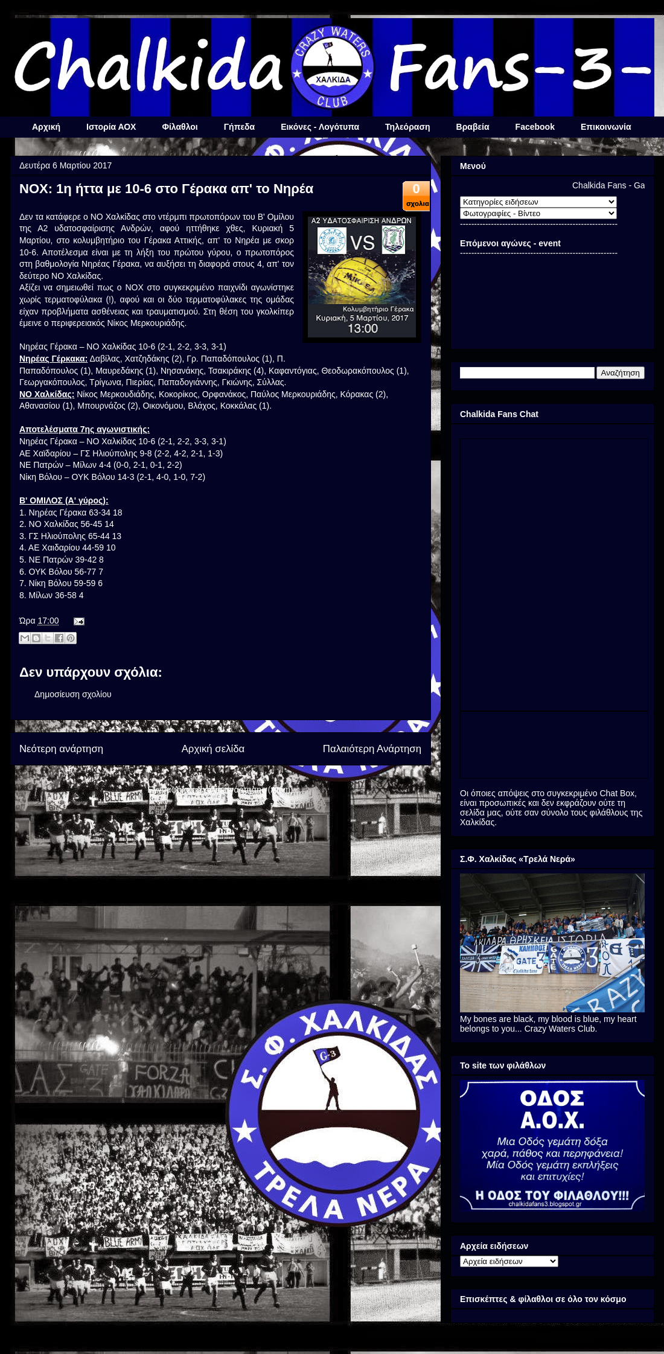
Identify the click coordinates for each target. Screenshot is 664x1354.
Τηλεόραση (407, 127)
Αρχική (46, 127)
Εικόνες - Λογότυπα (320, 127)
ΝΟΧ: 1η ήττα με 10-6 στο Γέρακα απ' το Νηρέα (166, 188)
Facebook (535, 127)
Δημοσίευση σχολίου (73, 694)
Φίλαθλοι (179, 127)
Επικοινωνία (606, 127)
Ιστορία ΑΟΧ (111, 127)
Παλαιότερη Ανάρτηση (372, 749)
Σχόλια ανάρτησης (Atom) (245, 789)
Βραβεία (473, 127)
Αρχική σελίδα (213, 749)
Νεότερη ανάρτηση (61, 749)
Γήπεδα (239, 127)
